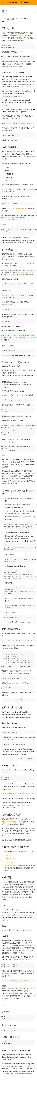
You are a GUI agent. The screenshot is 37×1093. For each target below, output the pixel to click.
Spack (22, 960)
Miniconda (22, 35)
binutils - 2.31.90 (10, 865)
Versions (27, 2)
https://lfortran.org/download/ (17, 208)
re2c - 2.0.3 (8, 862)
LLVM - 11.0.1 (9, 859)
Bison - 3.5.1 (9, 855)
